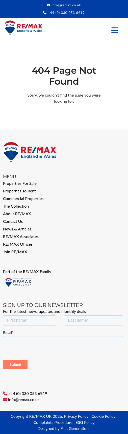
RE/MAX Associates (21, 236)
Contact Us (13, 221)
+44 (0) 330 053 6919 (66, 13)
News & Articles (17, 228)
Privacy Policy (76, 416)
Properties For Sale (20, 183)
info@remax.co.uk (66, 5)
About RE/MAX (17, 213)
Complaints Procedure (52, 422)
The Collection (16, 206)
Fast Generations (75, 428)
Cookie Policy (103, 416)
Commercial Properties (23, 198)
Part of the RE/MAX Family (27, 271)
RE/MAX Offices (18, 244)
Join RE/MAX (15, 251)
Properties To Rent (19, 190)
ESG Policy (84, 422)
